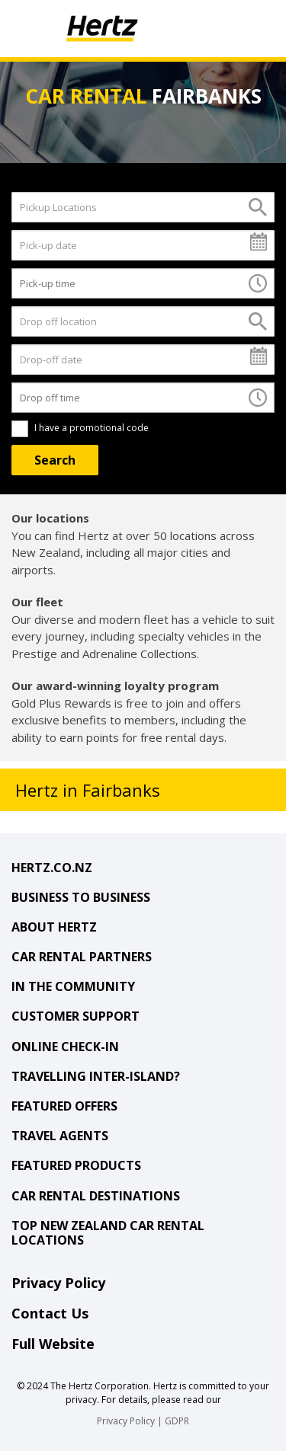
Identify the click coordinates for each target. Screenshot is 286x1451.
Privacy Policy (58, 1283)
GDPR (177, 1420)
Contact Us (49, 1313)
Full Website (53, 1343)
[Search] (54, 460)
